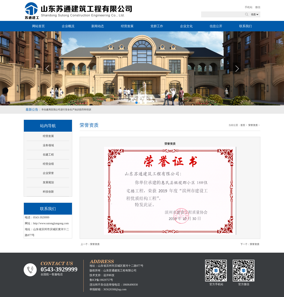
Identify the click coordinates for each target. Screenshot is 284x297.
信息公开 (216, 26)
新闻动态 (97, 26)
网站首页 (38, 26)
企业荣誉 (48, 173)
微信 (257, 7)
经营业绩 (48, 163)
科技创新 (48, 191)
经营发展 (127, 26)
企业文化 (186, 26)
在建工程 (48, 154)
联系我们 (245, 26)
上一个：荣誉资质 (90, 244)
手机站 (248, 7)
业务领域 (48, 145)
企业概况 (68, 26)
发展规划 (48, 182)
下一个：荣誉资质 (249, 244)
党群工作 (156, 26)
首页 (242, 125)
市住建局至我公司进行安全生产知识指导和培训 (66, 109)
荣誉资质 (253, 125)
